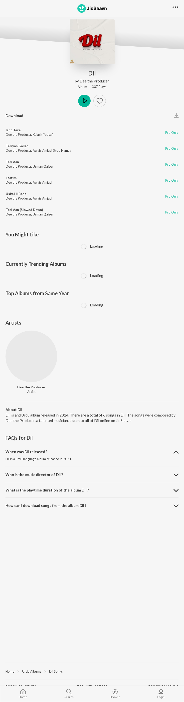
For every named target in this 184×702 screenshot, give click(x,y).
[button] (99, 101)
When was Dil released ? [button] (26, 451)
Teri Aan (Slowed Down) (24, 210)
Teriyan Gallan (17, 146)
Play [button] (84, 101)
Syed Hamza (62, 150)
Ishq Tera (13, 130)
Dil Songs (56, 671)
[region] (92, 671)
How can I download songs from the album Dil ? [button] (45, 505)
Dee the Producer (94, 81)
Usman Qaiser (43, 166)
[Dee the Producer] (31, 356)
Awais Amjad (42, 150)
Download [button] (14, 115)
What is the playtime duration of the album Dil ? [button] (47, 490)
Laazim (11, 178)
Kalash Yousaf (43, 135)
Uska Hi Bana (16, 194)
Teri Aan (12, 162)
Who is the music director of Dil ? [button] (34, 474)
